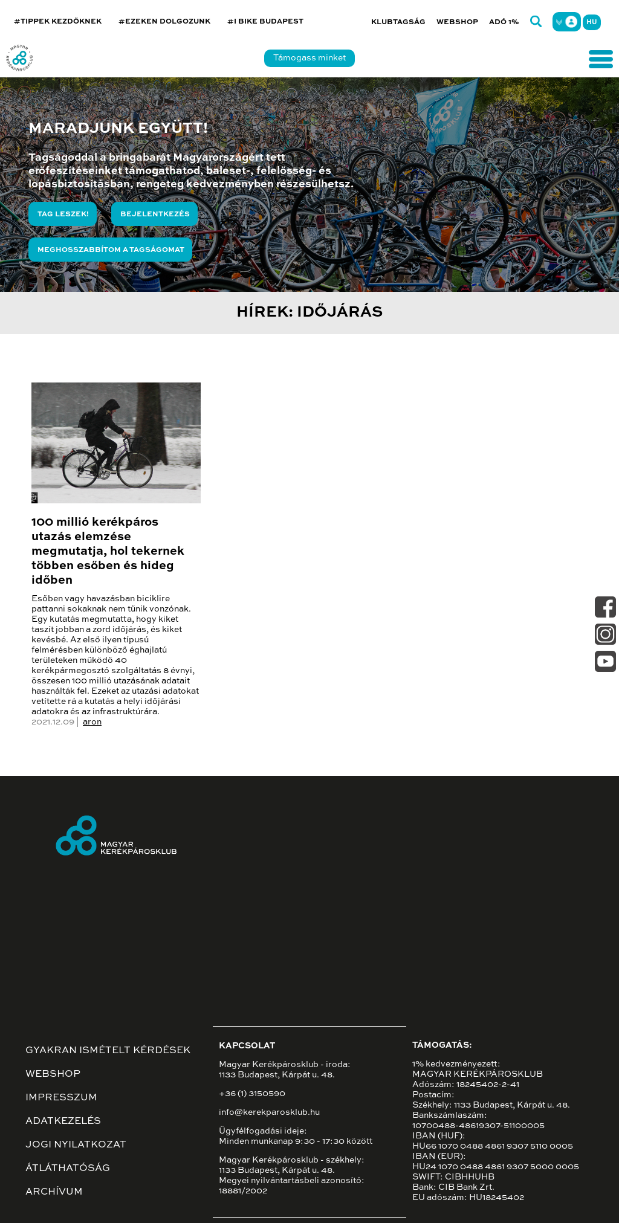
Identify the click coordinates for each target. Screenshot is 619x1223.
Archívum (54, 1192)
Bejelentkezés (155, 214)
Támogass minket (309, 58)
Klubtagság (398, 22)
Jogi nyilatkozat (75, 1145)
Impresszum (61, 1098)
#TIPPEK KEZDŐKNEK (58, 21)
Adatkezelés (63, 1121)
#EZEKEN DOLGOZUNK (164, 21)
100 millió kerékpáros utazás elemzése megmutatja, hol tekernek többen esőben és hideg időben (107, 552)
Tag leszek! (63, 214)
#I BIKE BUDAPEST (265, 21)
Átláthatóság (67, 1168)
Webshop (457, 22)
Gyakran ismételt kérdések (107, 1051)
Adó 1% (504, 22)
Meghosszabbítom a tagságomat (110, 250)
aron (92, 722)
